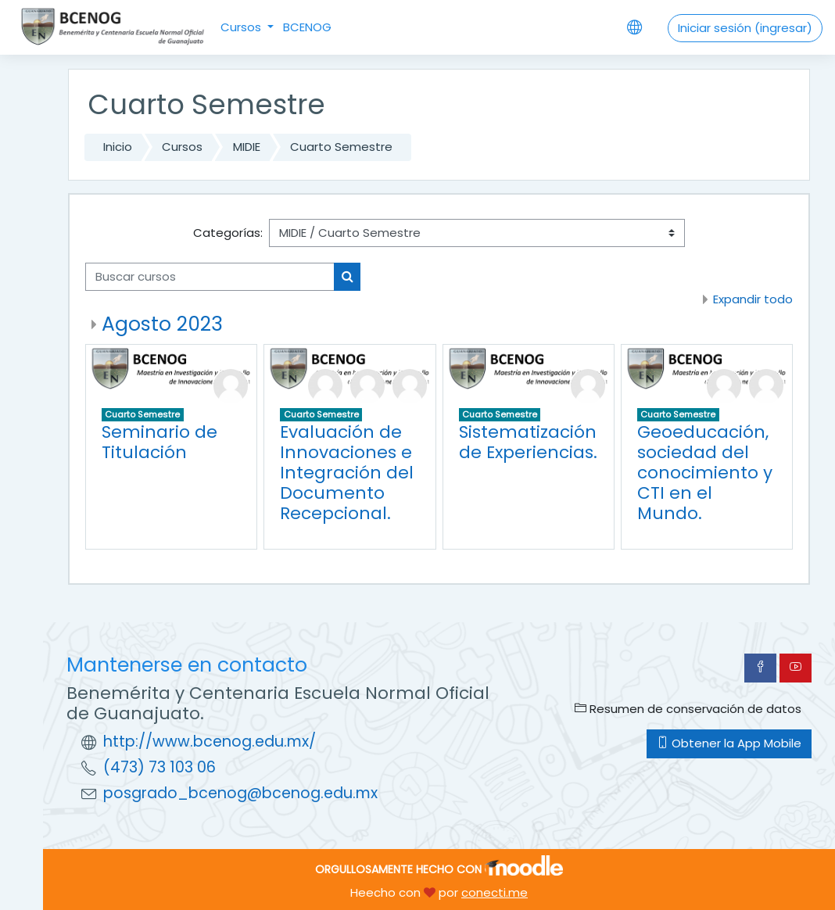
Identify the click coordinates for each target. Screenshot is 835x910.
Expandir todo (753, 299)
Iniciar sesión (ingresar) (745, 28)
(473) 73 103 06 (159, 767)
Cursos (242, 27)
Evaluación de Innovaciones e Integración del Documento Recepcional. (347, 472)
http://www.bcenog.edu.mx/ (209, 741)
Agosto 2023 (162, 324)
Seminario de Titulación (159, 442)
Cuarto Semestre (341, 146)
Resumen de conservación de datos (688, 708)
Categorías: (228, 232)
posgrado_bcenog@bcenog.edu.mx (240, 793)
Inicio (117, 146)
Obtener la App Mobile (729, 743)
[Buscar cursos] (210, 277)
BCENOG (307, 27)
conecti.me (494, 892)
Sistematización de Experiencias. (528, 442)
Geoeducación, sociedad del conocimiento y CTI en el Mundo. (704, 472)
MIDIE (246, 146)
